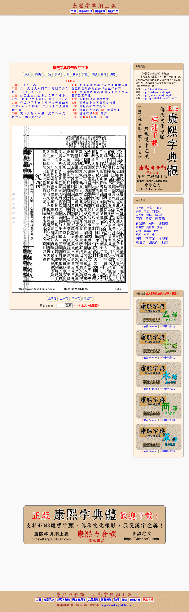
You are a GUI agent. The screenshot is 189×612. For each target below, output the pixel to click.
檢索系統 (48, 599)
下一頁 (76, 298)
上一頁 (64, 298)
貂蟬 (152, 223)
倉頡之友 (112, 11)
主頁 (73, 11)
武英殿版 (93, 599)
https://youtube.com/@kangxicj (158, 95)
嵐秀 (138, 234)
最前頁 (52, 298)
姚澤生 (150, 207)
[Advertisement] (94, 39)
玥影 (139, 238)
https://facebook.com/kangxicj (157, 92)
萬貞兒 (140, 243)
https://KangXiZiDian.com (155, 89)
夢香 (159, 227)
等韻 (94, 74)
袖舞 (165, 243)
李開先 (156, 211)
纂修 (57, 74)
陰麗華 (163, 238)
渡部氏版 (106, 599)
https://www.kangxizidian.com (116, 605)
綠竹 (154, 234)
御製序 (38, 74)
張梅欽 (148, 230)
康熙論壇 (99, 11)
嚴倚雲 (140, 227)
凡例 (67, 74)
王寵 (139, 219)
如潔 (138, 230)
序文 (27, 74)
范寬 (148, 219)
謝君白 (153, 243)
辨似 (85, 74)
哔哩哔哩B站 (168, 326)
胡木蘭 (150, 238)
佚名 (159, 207)
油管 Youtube (150, 326)
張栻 (149, 214)
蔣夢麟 (160, 219)
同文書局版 (78, 599)
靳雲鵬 (140, 223)
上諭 (48, 74)
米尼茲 (158, 214)
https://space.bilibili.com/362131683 (160, 98)
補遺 (103, 74)
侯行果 (140, 207)
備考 (112, 74)
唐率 (138, 211)
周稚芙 (150, 227)
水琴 (146, 234)
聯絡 (124, 599)
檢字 (75, 74)
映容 (157, 230)
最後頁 (88, 298)
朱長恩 (140, 214)
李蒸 (146, 211)
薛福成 (163, 223)
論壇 (116, 599)
